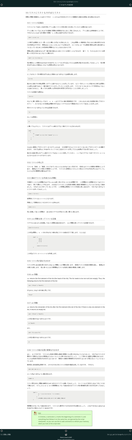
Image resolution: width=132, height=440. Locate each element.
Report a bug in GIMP (66, 433)
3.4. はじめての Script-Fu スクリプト (119, 431)
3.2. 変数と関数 (6, 431)
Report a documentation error (66, 436)
